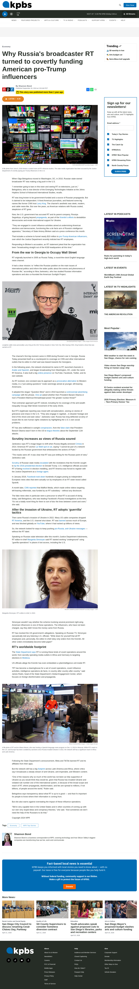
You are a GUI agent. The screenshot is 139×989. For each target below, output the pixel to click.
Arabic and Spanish (20, 370)
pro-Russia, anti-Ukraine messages (70, 529)
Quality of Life (41, 921)
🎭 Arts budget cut (114, 55)
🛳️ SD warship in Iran (115, 50)
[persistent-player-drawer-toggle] (129, 15)
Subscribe (120, 171)
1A (18, 17)
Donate (69, 886)
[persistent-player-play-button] (4, 15)
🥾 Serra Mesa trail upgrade (118, 59)
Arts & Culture (51, 22)
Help (123, 22)
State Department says (26, 652)
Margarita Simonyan (36, 540)
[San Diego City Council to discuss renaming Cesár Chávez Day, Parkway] (18, 909)
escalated (44, 463)
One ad (38, 395)
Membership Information (113, 960)
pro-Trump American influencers (73, 236)
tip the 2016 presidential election (28, 466)
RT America (17, 521)
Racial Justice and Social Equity (13, 921)
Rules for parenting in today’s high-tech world (118, 257)
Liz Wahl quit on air (44, 447)
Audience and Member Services (85, 952)
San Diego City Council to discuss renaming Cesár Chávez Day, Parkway (16, 927)
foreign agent (42, 472)
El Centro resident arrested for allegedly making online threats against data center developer (118, 389)
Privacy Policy (49, 976)
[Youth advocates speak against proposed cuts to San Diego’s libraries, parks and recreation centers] (87, 909)
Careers (47, 960)
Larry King (41, 203)
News (14, 22)
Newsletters (48, 956)
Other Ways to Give (111, 964)
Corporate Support (111, 952)
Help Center (78, 976)
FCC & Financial (49, 964)
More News (9, 897)
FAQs (76, 964)
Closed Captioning (80, 956)
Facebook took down (36, 477)
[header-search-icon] (120, 6)
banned (62, 521)
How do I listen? (79, 968)
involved (26, 469)
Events (112, 22)
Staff (45, 980)
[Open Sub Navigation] (18, 22)
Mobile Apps (48, 968)
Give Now (130, 5)
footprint (41, 769)
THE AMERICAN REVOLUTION (118, 314)
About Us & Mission (51, 952)
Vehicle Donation (110, 972)
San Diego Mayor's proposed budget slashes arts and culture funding (119, 377)
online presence (45, 373)
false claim (65, 428)
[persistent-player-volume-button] (11, 15)
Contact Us (78, 960)
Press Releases (49, 972)
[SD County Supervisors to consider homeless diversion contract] (52, 909)
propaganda (41, 217)
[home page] (16, 6)
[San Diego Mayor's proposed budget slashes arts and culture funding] (121, 909)
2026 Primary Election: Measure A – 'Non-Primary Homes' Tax (120, 400)
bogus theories (53, 431)
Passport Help (79, 972)
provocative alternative (66, 381)
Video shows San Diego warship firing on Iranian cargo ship (119, 366)
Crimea (78, 444)
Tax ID (107, 968)
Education (74, 921)
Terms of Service (50, 984)
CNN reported (30, 488)
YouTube (41, 523)
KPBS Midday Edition (109, 16)
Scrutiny (15, 463)
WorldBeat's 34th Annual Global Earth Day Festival (119, 276)
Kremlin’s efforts (67, 217)
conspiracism (46, 428)
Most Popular (112, 328)
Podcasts (82, 22)
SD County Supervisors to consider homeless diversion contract (51, 927)
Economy (6, 47)
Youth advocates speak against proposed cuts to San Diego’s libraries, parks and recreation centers (86, 928)
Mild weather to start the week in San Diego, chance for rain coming (120, 357)
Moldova (26, 658)
